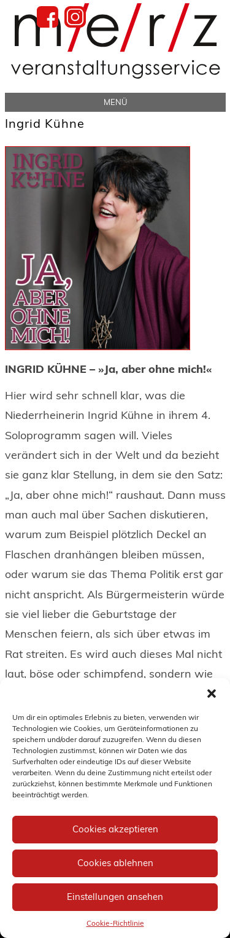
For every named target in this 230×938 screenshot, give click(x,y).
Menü (115, 102)
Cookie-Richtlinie (115, 923)
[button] (211, 693)
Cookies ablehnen (115, 863)
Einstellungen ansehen (115, 896)
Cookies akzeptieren (115, 829)
